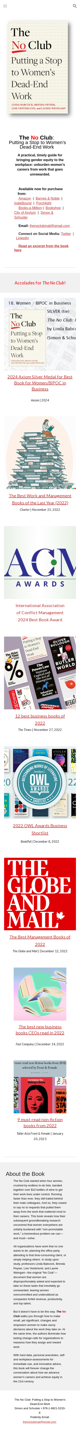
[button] (5, 6)
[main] (40, 157)
